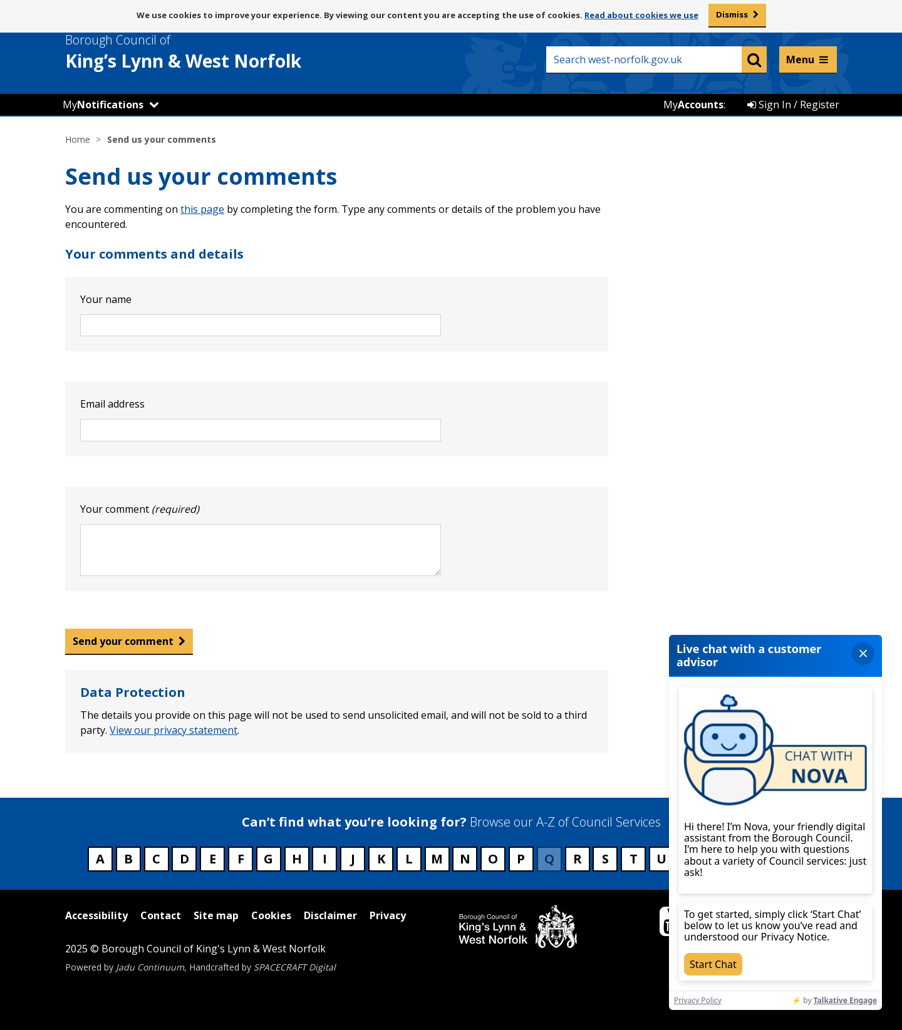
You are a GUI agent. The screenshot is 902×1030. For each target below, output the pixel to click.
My (103, 104)
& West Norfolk (206, 52)
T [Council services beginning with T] (634, 858)
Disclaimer (330, 915)
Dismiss (732, 14)
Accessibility (96, 915)
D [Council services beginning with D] (184, 858)
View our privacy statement (173, 730)
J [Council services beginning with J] (353, 858)
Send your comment (123, 641)
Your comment (139, 509)
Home (77, 139)
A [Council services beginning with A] (100, 858)
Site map (216, 915)
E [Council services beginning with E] (212, 858)
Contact (160, 915)
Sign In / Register (793, 104)
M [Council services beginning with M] (437, 858)
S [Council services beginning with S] (605, 858)
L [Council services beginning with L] (409, 858)
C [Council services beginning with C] (156, 858)
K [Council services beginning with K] (381, 858)
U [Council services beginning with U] (661, 858)
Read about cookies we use (641, 15)
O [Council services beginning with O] (493, 858)
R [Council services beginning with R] (577, 858)
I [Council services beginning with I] (325, 858)
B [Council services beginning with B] (128, 858)
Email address (112, 404)
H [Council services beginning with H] (297, 858)
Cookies (271, 915)
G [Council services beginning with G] (268, 858)
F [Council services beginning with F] (240, 858)
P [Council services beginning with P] (521, 858)
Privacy (388, 915)
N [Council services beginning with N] (465, 858)
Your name (106, 299)
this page (202, 209)
